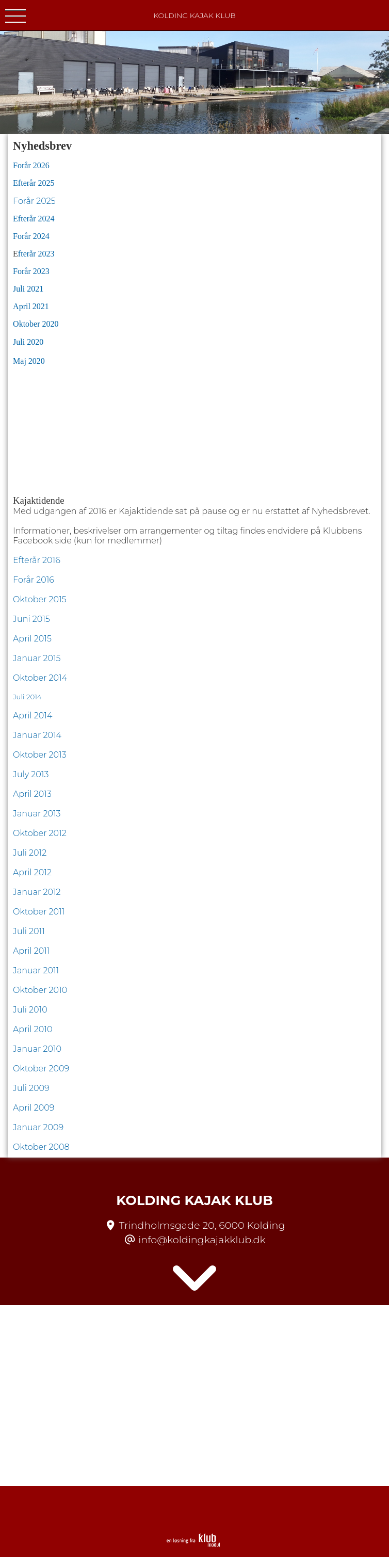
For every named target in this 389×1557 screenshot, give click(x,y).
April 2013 (32, 794)
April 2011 (31, 951)
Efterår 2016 (36, 560)
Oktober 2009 (41, 1068)
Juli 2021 (28, 288)
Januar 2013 (36, 813)
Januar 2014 (38, 735)
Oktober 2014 (40, 678)
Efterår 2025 (33, 183)
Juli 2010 (30, 1010)
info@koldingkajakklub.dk (201, 1239)
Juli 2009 (31, 1088)
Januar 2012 (37, 892)
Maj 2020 (30, 361)
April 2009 (33, 1108)
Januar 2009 (38, 1127)
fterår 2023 (36, 253)
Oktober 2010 (40, 990)
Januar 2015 (38, 658)
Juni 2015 (31, 619)
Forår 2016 (33, 580)
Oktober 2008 (41, 1147)
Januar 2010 (37, 1049)
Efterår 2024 (33, 218)
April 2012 (32, 872)
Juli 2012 (29, 853)
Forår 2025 (34, 201)
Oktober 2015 (40, 599)
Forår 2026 (31, 165)
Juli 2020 (28, 342)
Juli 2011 (29, 931)
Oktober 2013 (40, 755)
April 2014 (32, 715)
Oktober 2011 (38, 912)
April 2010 (32, 1029)
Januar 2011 (36, 970)
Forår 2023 (31, 271)
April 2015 (33, 639)
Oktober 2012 (40, 833)
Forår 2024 (31, 236)
